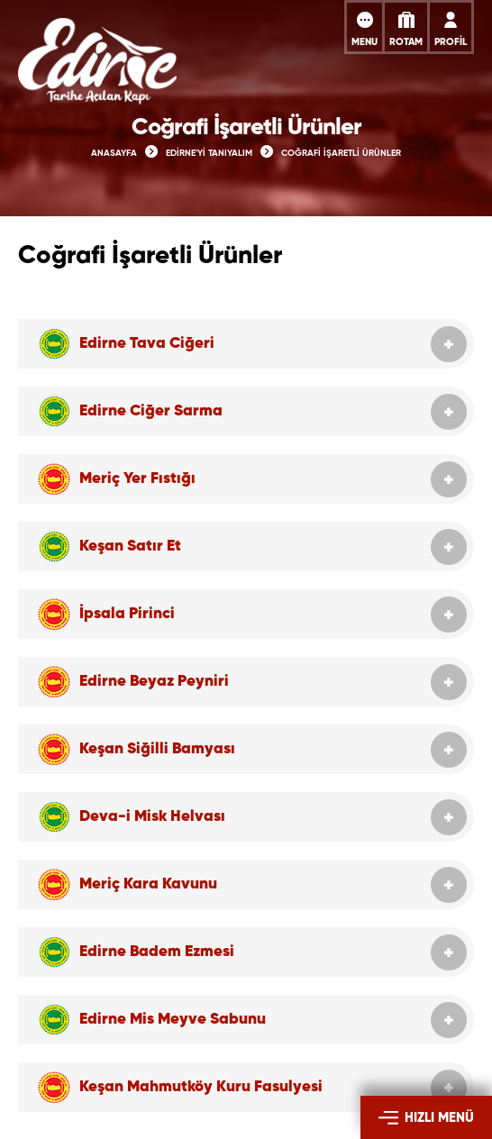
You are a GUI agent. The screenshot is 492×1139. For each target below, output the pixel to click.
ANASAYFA (114, 153)
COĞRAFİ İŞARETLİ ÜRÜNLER (341, 153)
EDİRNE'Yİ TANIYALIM (209, 153)
